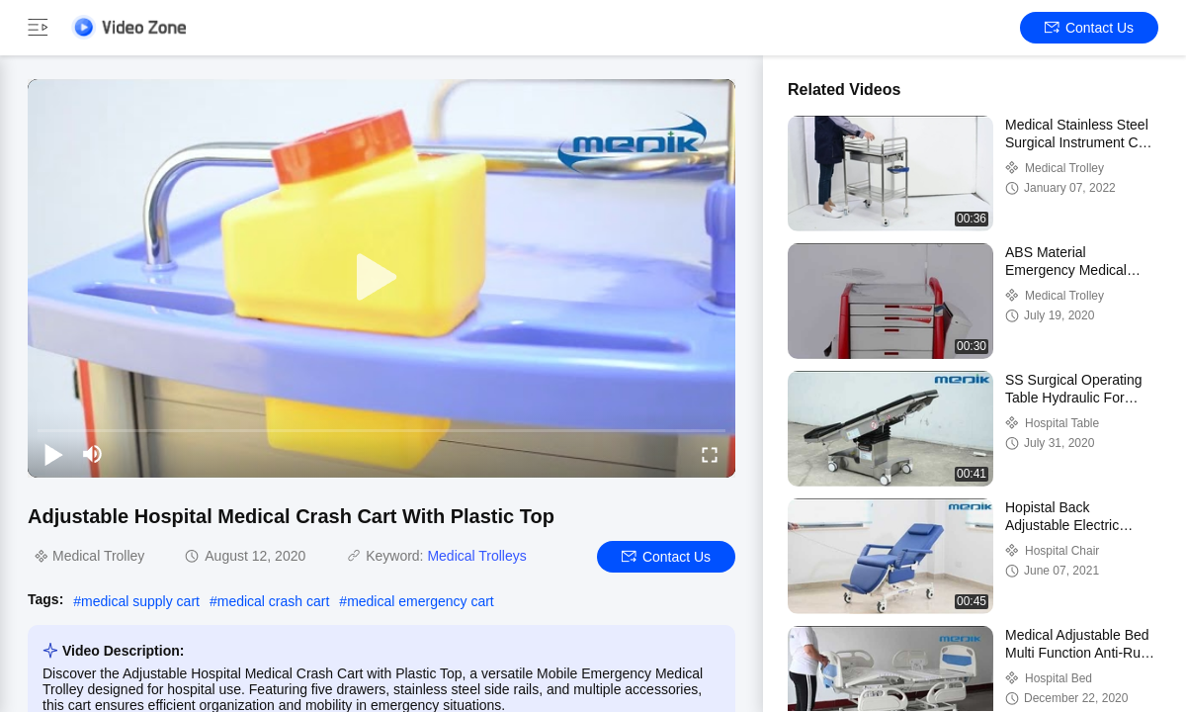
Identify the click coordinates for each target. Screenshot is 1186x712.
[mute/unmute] (93, 454)
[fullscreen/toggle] (709, 454)
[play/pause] (53, 454)
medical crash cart (273, 601)
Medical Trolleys (476, 556)
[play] (381, 278)
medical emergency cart (420, 601)
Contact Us (1089, 28)
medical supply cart (140, 601)
